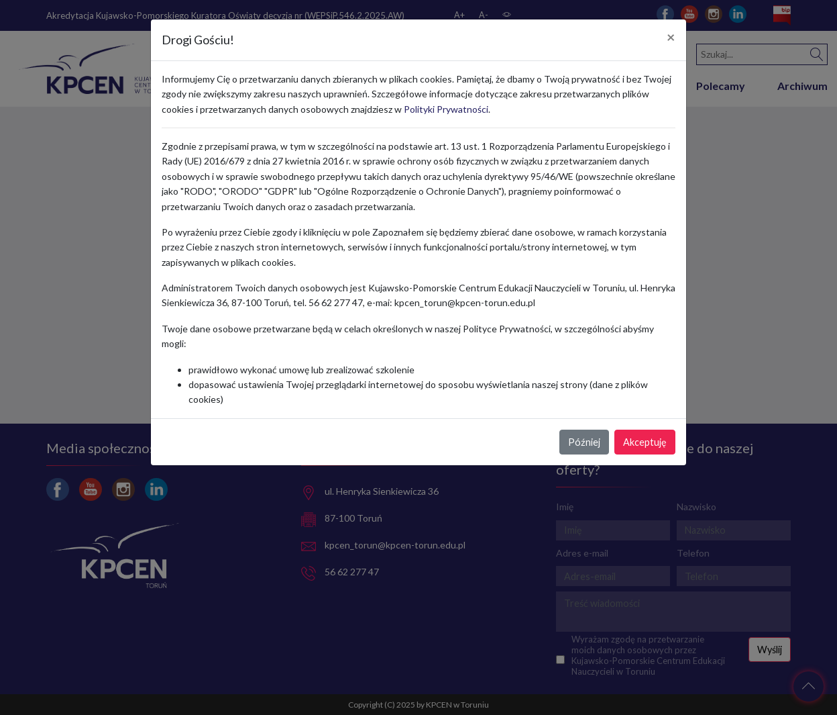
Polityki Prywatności (446, 109)
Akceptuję (645, 442)
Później (584, 442)
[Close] (671, 37)
